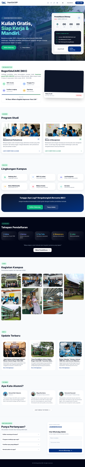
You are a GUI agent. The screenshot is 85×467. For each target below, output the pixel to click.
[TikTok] (54, 3)
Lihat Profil (61, 49)
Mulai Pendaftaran (42, 250)
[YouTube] (57, 3)
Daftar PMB (79, 2)
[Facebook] (51, 3)
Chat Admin (70, 2)
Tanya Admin (25, 47)
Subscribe (78, 95)
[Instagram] (48, 3)
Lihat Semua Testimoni (42, 410)
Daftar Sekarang (9, 47)
